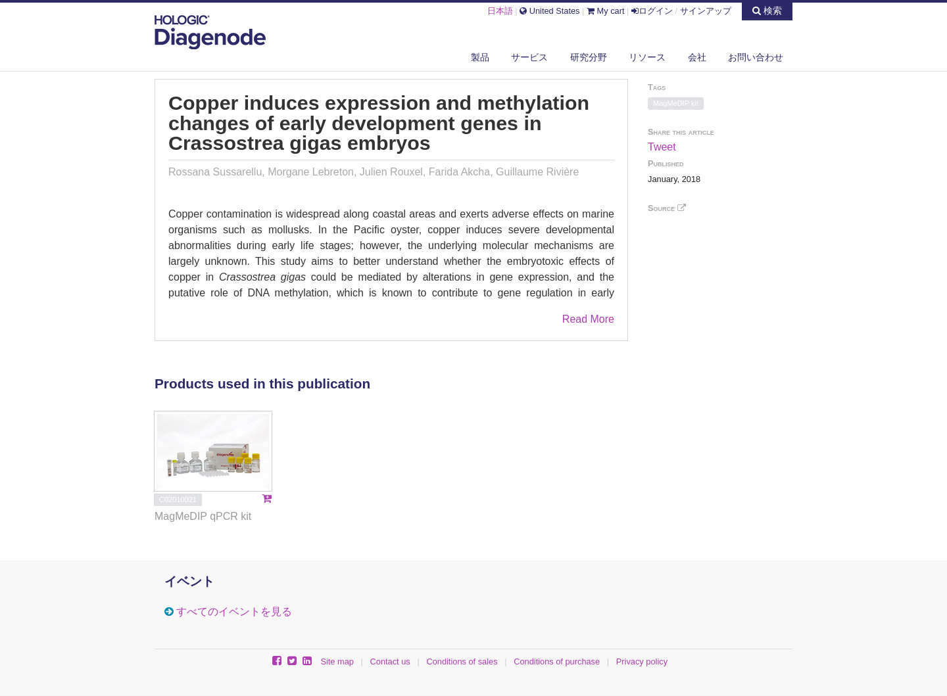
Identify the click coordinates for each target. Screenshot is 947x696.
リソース (647, 57)
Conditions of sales (461, 661)
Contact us (390, 661)
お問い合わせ (755, 57)
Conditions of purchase (557, 661)
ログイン (652, 11)
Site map (337, 661)
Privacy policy (642, 661)
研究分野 (588, 57)
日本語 (500, 11)
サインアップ (705, 11)
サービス (529, 57)
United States (549, 11)
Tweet (662, 146)
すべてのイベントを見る (234, 611)
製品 (480, 57)
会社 (697, 57)
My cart (606, 11)
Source (667, 208)
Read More (588, 319)
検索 (767, 10)
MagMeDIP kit (675, 103)
